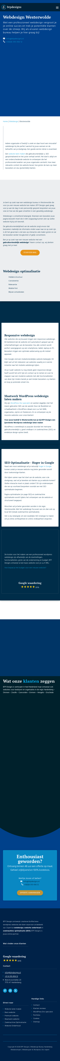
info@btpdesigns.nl (15, 38)
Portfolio (36, 1015)
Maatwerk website (12, 1019)
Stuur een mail (30, 252)
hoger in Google (45, 466)
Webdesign (13, 121)
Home (5, 121)
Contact (36, 1005)
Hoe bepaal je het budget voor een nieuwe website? (25, 567)
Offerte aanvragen (30, 892)
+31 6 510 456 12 (11, 976)
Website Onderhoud (13, 1025)
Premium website (11, 1015)
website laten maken (17, 153)
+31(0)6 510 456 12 (14, 42)
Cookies (36, 1018)
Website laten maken (13, 1009)
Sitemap (36, 1021)
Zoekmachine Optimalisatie (15, 1022)
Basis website (10, 1012)
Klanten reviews (39, 1008)
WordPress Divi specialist (20, 403)
